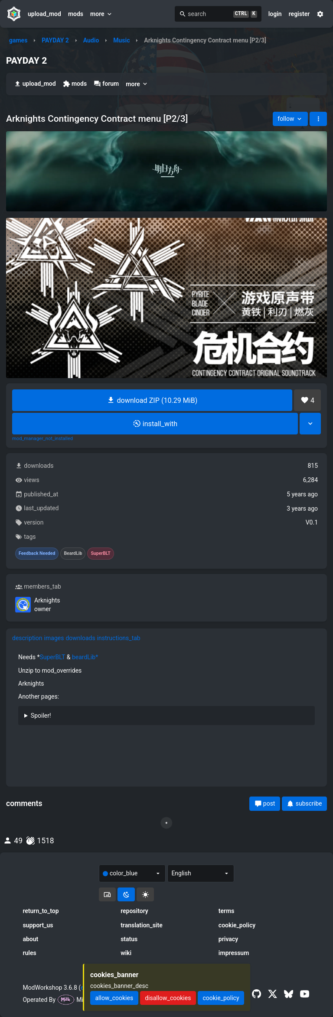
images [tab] (54, 638)
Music (121, 40)
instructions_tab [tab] (118, 638)
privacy (228, 939)
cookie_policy (237, 925)
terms (227, 910)
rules (29, 952)
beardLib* (85, 657)
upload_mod (44, 13)
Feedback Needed (37, 553)
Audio (91, 40)
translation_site (142, 925)
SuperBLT (52, 657)
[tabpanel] (166, 692)
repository (134, 910)
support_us (38, 925)
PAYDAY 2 (55, 40)
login (275, 13)
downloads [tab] (80, 638)
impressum (234, 952)
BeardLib (73, 553)
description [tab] (27, 638)
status (129, 939)
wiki (126, 952)
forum (106, 83)
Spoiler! (41, 715)
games (18, 40)
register (299, 13)
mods (75, 13)
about (30, 939)
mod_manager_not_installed (42, 438)
